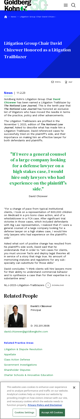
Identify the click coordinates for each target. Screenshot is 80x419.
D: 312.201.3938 (40, 325)
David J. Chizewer (41, 306)
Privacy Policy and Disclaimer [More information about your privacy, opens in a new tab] (45, 405)
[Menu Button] (65, 5)
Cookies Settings (24, 412)
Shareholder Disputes (17, 369)
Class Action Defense (17, 359)
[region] (40, 400)
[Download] (59, 285)
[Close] (74, 387)
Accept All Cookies (52, 412)
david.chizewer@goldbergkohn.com (26, 331)
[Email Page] (56, 82)
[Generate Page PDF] (69, 82)
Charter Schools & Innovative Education (28, 375)
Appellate (10, 354)
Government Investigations (20, 364)
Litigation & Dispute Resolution (23, 349)
